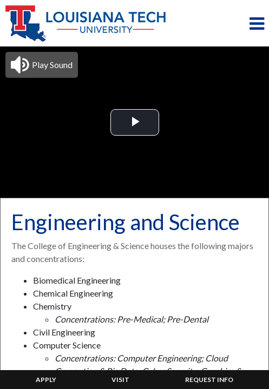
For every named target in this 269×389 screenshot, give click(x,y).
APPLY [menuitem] (46, 379)
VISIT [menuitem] (120, 379)
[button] (41, 65)
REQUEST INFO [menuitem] (209, 379)
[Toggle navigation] (257, 23)
